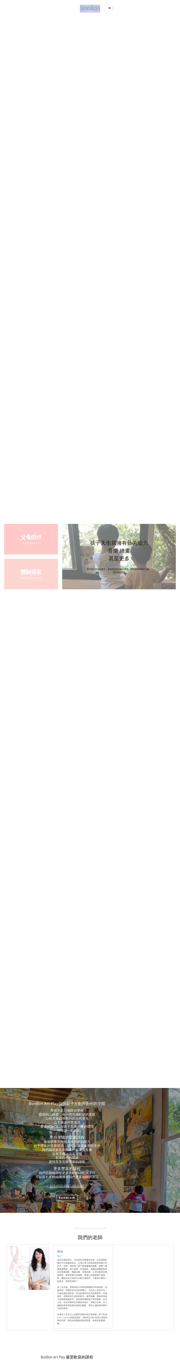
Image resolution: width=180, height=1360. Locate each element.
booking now (90, 1198)
